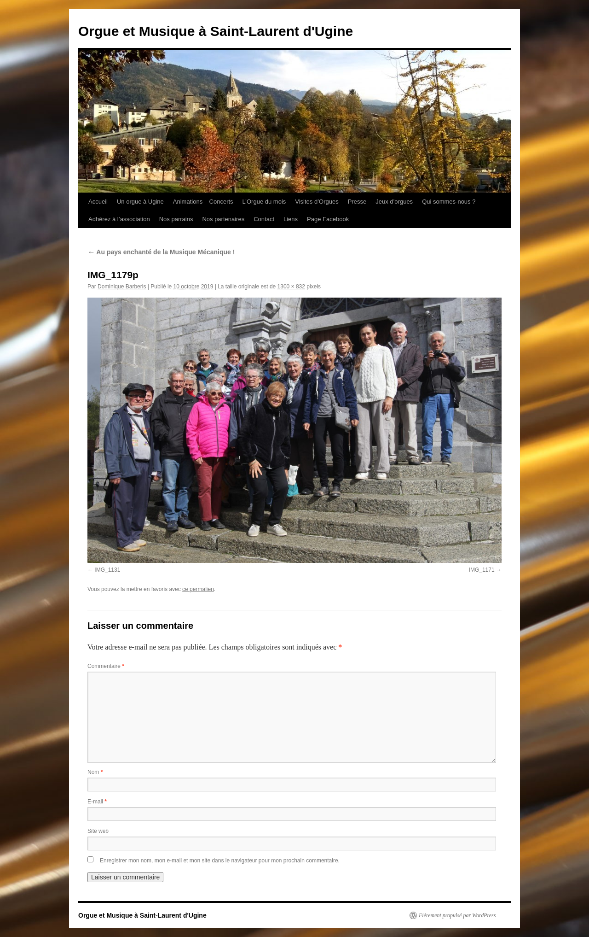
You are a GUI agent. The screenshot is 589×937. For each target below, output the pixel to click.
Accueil (98, 201)
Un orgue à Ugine (140, 201)
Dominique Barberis (122, 286)
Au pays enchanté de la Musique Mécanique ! (161, 252)
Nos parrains (176, 219)
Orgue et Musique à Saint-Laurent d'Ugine (215, 31)
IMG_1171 (482, 570)
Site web (98, 831)
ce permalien (198, 589)
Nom (95, 772)
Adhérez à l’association (119, 219)
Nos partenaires (223, 219)
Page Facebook (328, 219)
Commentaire (105, 666)
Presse (357, 201)
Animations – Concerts (203, 201)
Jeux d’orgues (394, 201)
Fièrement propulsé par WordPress (457, 915)
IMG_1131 (107, 570)
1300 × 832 (291, 286)
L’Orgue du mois (264, 201)
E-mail (97, 801)
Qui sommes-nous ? (448, 201)
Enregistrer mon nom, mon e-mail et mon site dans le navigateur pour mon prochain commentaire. (220, 860)
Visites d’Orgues (316, 201)
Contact (264, 219)
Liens (290, 219)
